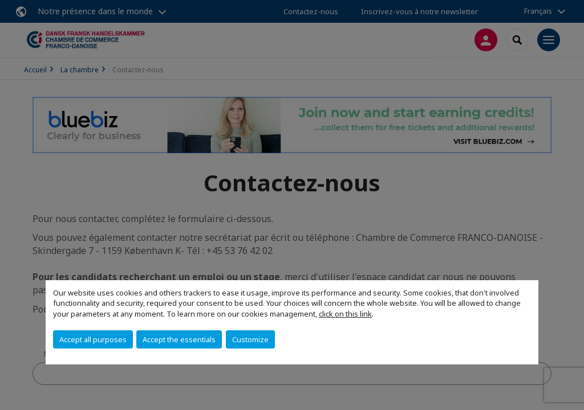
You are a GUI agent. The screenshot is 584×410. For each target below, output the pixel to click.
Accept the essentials (179, 339)
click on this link (345, 314)
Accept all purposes (93, 339)
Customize (250, 339)
